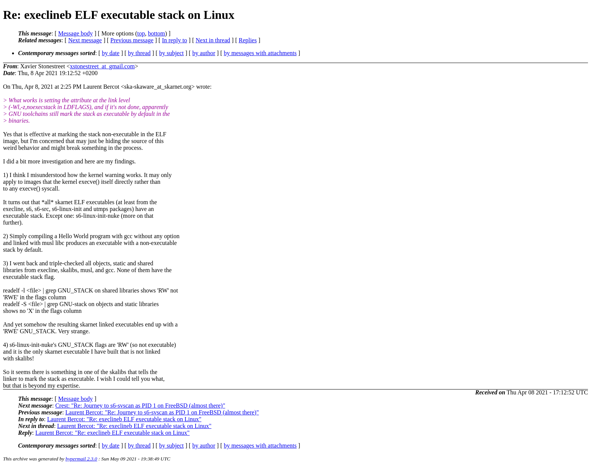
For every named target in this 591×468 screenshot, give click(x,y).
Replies (248, 40)
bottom (156, 33)
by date (110, 53)
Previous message (131, 40)
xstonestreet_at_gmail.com (102, 66)
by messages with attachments (260, 53)
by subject (171, 53)
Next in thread (213, 40)
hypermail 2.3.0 (81, 459)
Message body (75, 33)
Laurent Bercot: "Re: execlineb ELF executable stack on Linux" (124, 419)
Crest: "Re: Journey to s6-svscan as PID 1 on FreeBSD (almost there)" (140, 405)
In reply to (174, 40)
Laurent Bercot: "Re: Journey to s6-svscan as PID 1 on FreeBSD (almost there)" (162, 412)
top (141, 33)
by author (203, 53)
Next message (85, 40)
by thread (139, 53)
